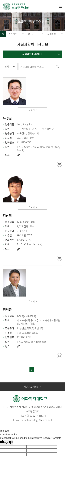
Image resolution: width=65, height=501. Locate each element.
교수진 (31, 34)
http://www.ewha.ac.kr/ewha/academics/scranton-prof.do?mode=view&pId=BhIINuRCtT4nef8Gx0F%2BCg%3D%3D (18, 249)
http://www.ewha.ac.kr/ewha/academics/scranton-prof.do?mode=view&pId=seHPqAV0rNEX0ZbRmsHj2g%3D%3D (18, 346)
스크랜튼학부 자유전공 (17, 34)
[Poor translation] (8, 442)
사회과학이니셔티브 (56, 34)
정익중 (7, 310)
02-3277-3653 (37, 415)
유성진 (7, 118)
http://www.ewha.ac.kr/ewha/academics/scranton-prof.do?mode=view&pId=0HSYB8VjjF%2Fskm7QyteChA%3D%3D (18, 155)
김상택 (7, 216)
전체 (7, 66)
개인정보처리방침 (33, 386)
